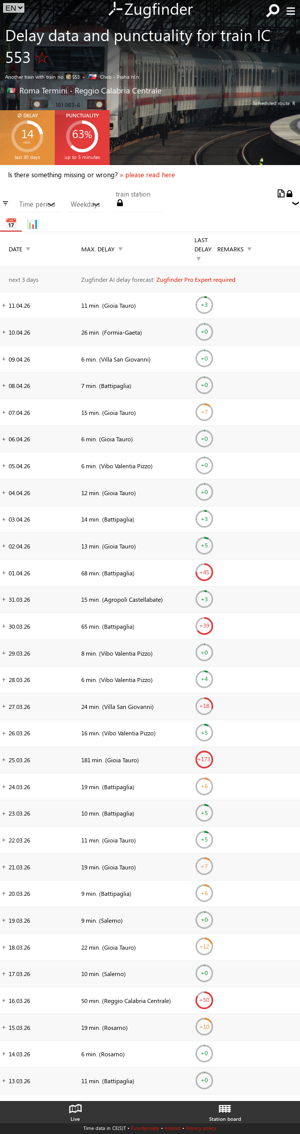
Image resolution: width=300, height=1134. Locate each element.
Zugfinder (150, 9)
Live (75, 1110)
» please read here (147, 174)
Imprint (172, 1127)
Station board (225, 1110)
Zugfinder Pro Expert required (196, 279)
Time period (37, 204)
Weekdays (86, 204)
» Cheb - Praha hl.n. (111, 76)
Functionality (145, 1127)
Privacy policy (201, 1127)
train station (133, 194)
